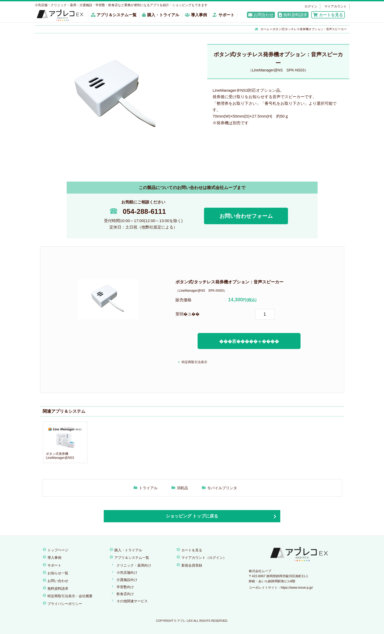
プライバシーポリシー (64, 604)
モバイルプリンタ (222, 488)
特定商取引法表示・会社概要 (70, 596)
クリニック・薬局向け (134, 565)
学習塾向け (125, 587)
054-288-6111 (138, 211)
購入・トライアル (160, 15)
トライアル (148, 488)
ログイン (311, 6)
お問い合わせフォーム (246, 216)
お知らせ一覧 (57, 573)
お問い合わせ (57, 581)
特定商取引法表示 (194, 362)
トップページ (57, 550)
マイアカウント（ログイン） (203, 558)
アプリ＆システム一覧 (114, 15)
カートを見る (328, 15)
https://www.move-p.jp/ (297, 587)
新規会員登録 (191, 565)
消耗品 (182, 488)
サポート (223, 15)
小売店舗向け (127, 573)
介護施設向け (127, 580)
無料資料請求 (293, 15)
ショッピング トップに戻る (192, 516)
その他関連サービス (132, 601)
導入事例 (196, 15)
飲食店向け (125, 594)
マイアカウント (335, 6)
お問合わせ (261, 15)
